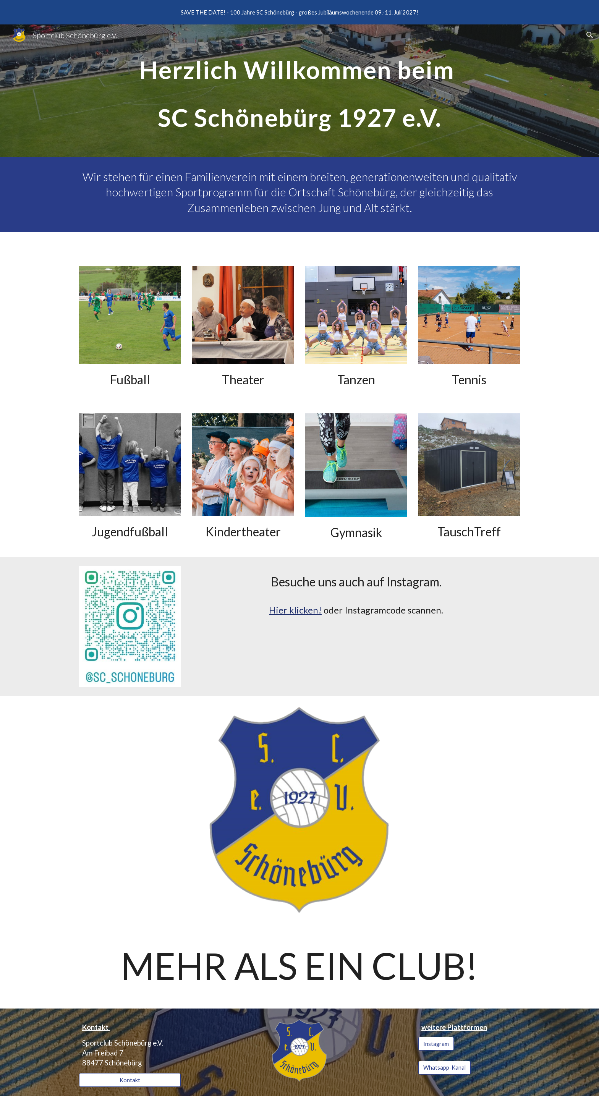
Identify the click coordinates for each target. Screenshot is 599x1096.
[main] (299, 90)
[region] (299, 12)
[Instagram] (436, 1043)
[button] (590, 35)
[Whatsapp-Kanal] (444, 1068)
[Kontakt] (129, 1080)
